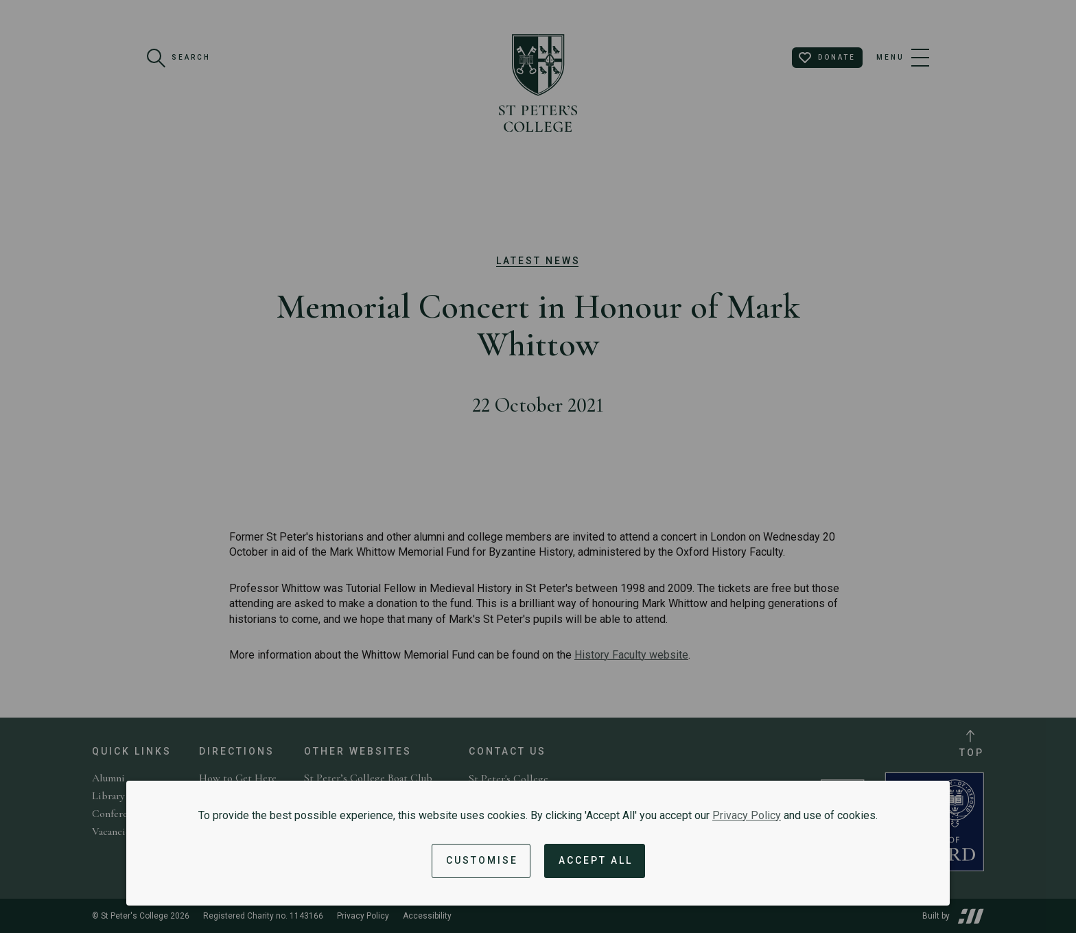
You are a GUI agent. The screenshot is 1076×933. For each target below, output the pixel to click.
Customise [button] (482, 860)
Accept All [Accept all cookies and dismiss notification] (596, 860)
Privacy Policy (746, 815)
